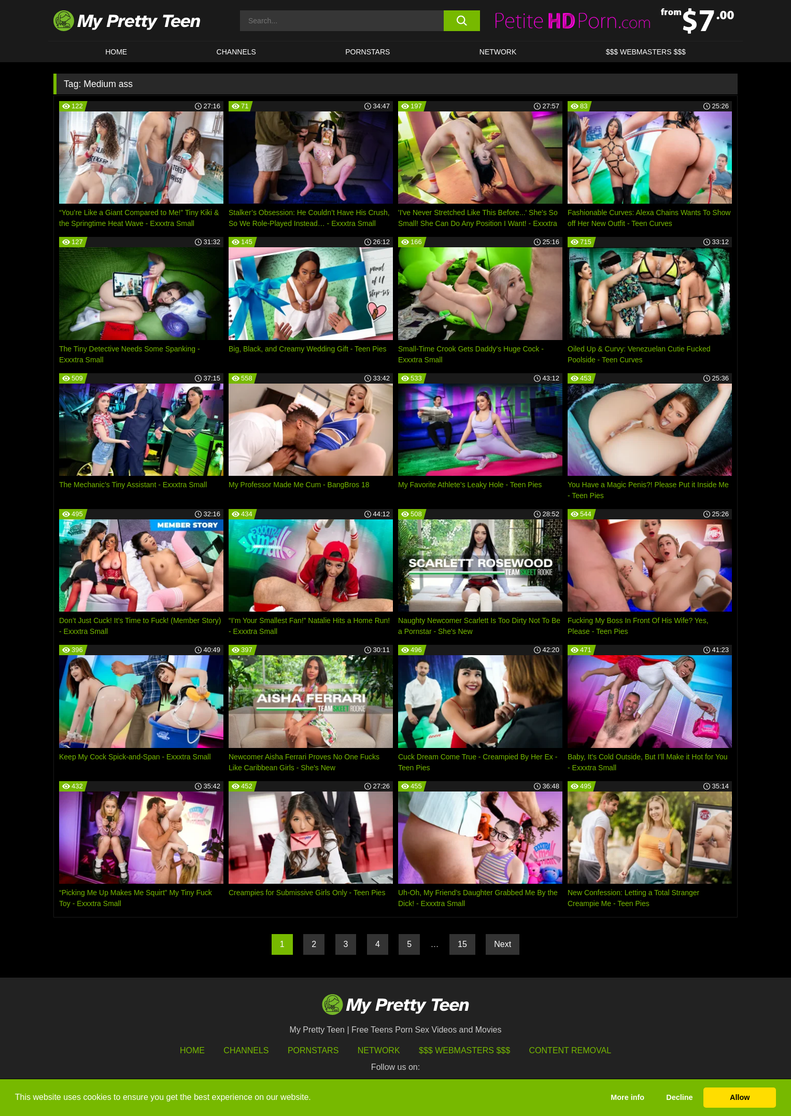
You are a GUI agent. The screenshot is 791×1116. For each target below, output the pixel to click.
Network (498, 52)
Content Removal (570, 1050)
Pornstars (367, 52)
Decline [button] (679, 1097)
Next (502, 944)
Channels (246, 1050)
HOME (116, 52)
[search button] (461, 20)
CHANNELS (236, 52)
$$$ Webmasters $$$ (464, 1050)
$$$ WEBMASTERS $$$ (646, 52)
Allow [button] (740, 1097)
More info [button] (627, 1097)
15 (462, 944)
